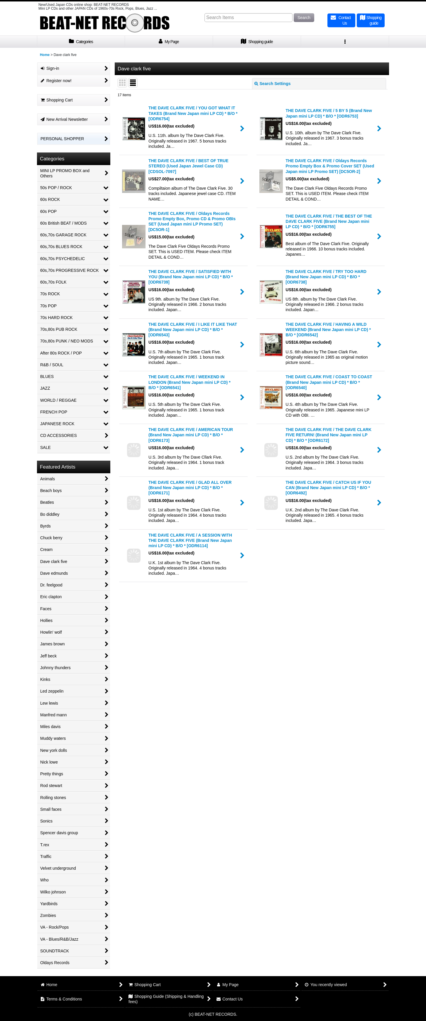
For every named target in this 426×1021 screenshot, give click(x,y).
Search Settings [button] (272, 83)
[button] (345, 42)
